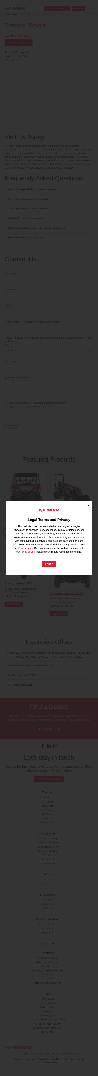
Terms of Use (27, 551)
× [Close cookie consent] (88, 505)
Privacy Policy (25, 548)
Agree (49, 564)
